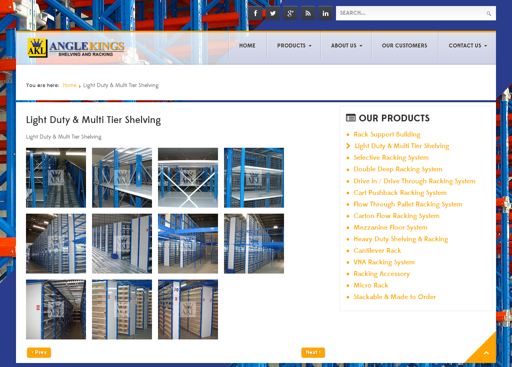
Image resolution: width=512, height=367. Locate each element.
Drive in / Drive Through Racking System (415, 181)
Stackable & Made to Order (395, 297)
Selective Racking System (391, 158)
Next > (313, 352)
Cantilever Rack (377, 251)
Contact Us (465, 46)
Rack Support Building (387, 135)
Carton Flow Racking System (397, 216)
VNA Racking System (384, 262)
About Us (343, 46)
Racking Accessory (382, 274)
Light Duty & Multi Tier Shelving (402, 146)
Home (247, 46)
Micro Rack (371, 286)
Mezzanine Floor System (391, 228)
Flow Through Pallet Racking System (408, 204)
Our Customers (404, 46)
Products (291, 46)
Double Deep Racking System (398, 169)
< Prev (39, 352)
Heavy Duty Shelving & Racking (401, 239)
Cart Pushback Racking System (400, 193)
